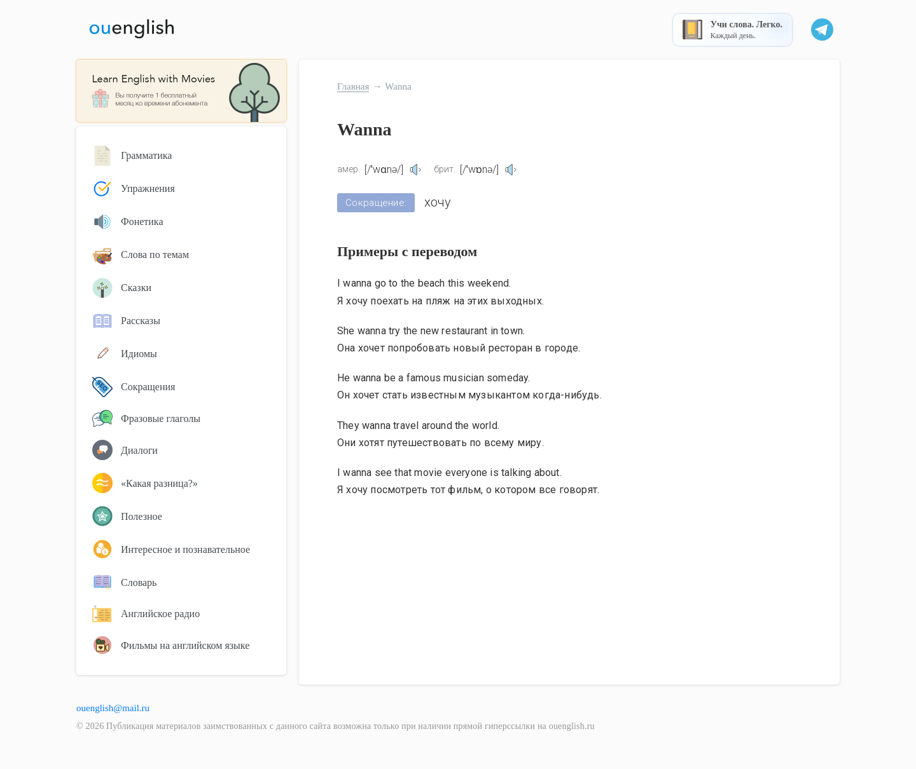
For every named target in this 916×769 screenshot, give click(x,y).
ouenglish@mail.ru (112, 708)
